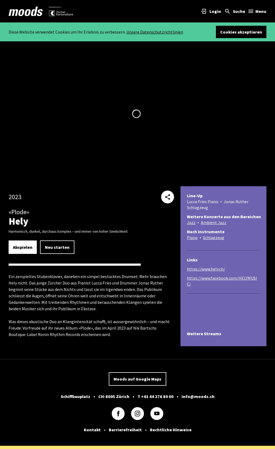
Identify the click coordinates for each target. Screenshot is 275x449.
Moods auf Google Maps (137, 379)
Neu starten (57, 247)
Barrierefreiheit (125, 429)
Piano (192, 237)
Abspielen (22, 247)
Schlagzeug (213, 237)
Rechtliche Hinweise (170, 429)
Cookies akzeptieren (241, 32)
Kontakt (92, 429)
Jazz (191, 222)
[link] (26, 11)
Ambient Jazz (213, 222)
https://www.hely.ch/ (206, 269)
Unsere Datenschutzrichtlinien (154, 32)
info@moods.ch (198, 396)
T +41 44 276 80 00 (155, 396)
